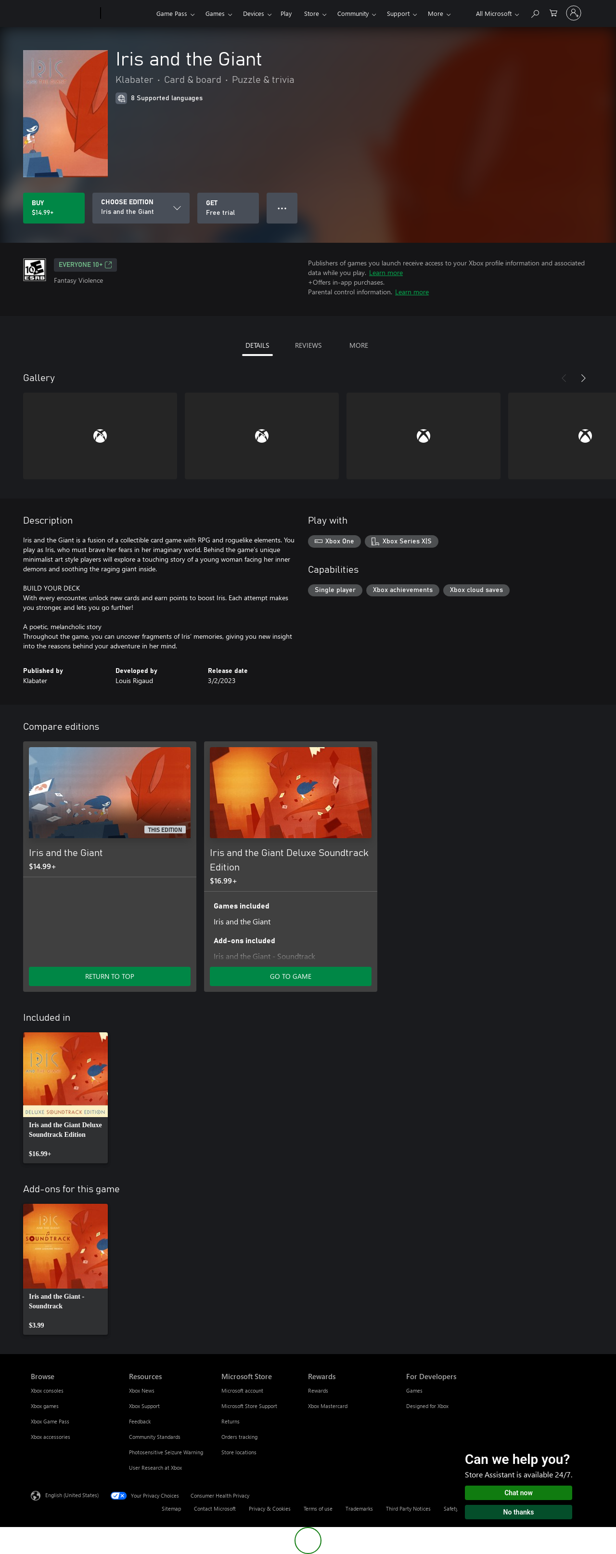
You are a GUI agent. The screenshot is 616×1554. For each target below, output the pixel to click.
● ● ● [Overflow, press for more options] (282, 208)
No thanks (518, 1512)
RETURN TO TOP (109, 976)
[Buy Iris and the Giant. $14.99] (54, 208)
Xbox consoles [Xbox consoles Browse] (47, 1390)
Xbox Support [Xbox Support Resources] (144, 1406)
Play (286, 13)
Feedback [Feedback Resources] (140, 1421)
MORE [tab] (358, 345)
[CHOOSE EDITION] (141, 208)
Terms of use (318, 1508)
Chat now (518, 1493)
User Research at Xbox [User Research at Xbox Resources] (155, 1467)
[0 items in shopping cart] (553, 12)
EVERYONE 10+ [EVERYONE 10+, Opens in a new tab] (85, 265)
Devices (253, 13)
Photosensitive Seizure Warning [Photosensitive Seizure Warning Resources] (166, 1452)
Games (215, 13)
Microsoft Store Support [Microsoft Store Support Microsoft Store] (249, 1406)
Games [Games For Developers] (414, 1390)
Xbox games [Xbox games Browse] (45, 1406)
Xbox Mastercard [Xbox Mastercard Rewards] (327, 1406)
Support (398, 13)
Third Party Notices (408, 1508)
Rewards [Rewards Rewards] (318, 1390)
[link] (65, 1097)
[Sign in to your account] (573, 13)
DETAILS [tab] (257, 345)
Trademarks (359, 1508)
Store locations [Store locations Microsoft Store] (239, 1452)
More (435, 13)
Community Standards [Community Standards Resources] (154, 1437)
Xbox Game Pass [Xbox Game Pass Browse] (50, 1421)
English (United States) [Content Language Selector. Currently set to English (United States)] (72, 1495)
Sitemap (171, 1508)
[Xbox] (127, 13)
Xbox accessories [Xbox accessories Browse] (50, 1437)
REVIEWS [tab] (308, 345)
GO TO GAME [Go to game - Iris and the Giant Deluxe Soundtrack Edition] (290, 976)
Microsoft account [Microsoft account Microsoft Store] (242, 1390)
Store (311, 13)
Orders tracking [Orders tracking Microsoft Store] (239, 1437)
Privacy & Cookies (270, 1508)
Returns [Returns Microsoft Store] (230, 1421)
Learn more (386, 272)
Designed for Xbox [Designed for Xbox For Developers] (427, 1406)
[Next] (583, 378)
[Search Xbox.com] (534, 12)
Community (353, 13)
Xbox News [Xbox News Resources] (141, 1390)
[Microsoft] (64, 13)
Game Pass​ (171, 13)
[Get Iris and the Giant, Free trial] (228, 208)
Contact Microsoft (215, 1508)
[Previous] (564, 378)
